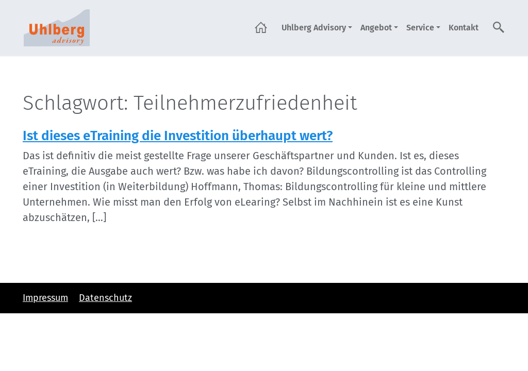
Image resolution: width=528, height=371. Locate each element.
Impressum (45, 297)
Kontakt (463, 27)
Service (420, 27)
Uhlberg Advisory (314, 27)
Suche (499, 27)
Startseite (261, 27)
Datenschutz (105, 297)
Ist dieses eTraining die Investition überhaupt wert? (178, 136)
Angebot (376, 27)
